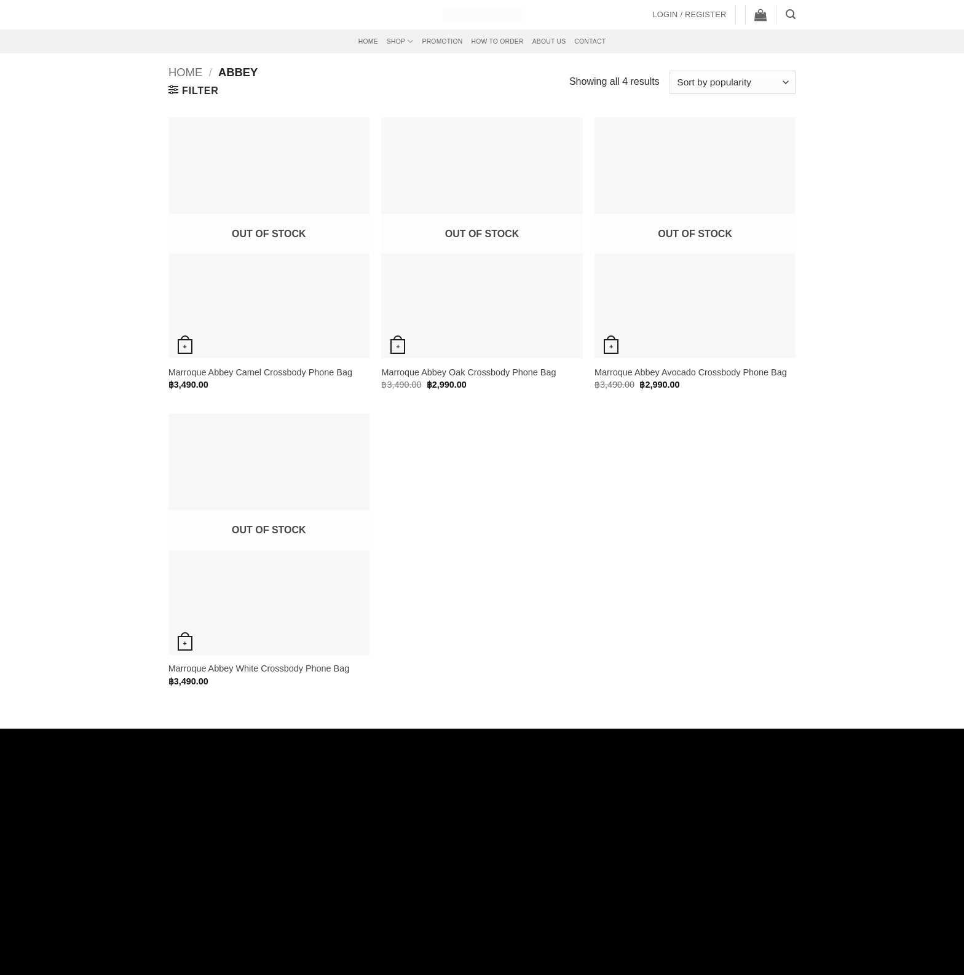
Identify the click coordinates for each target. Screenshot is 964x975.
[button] (689, 15)
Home (368, 41)
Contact (590, 41)
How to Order (497, 41)
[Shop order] (733, 83)
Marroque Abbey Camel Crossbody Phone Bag (260, 372)
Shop (400, 41)
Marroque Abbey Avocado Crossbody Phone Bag (691, 372)
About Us (549, 41)
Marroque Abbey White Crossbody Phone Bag (258, 668)
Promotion (442, 41)
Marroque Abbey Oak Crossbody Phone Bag (468, 372)
